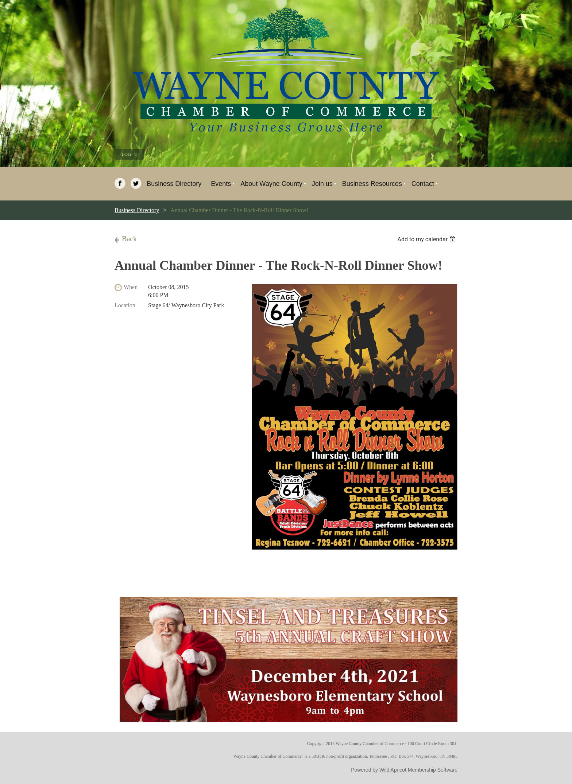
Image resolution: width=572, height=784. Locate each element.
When (131, 287)
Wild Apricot (392, 770)
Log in (129, 154)
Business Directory (137, 210)
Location (125, 305)
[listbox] (427, 239)
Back (129, 239)
